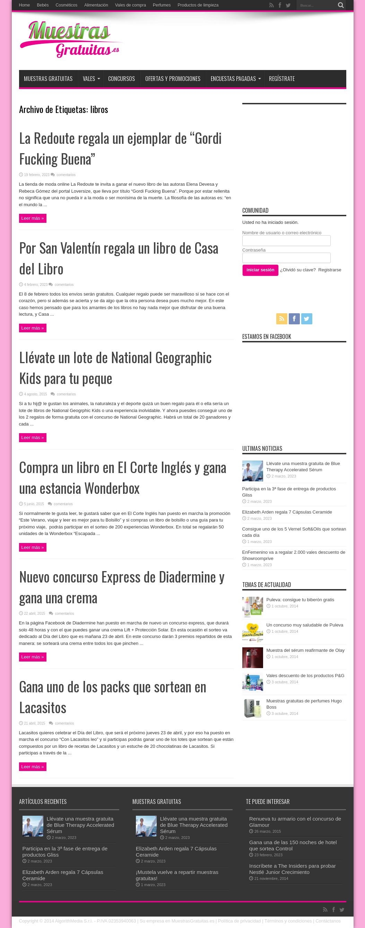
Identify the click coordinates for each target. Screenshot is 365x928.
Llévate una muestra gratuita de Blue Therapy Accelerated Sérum (80, 825)
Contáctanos (328, 920)
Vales (91, 79)
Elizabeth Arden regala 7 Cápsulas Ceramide (287, 512)
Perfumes (162, 5)
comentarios (66, 175)
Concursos (121, 79)
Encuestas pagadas (236, 79)
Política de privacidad (239, 920)
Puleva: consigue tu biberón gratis (300, 599)
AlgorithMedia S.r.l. (74, 920)
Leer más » (32, 218)
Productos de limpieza (197, 5)
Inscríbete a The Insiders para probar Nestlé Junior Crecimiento (292, 869)
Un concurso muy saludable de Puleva (305, 625)
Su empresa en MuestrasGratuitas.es (177, 920)
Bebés (43, 5)
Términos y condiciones (288, 920)
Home (24, 5)
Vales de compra (130, 5)
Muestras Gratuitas (48, 79)
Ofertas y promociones (172, 79)
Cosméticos (67, 5)
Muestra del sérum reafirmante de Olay (306, 650)
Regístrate (282, 79)
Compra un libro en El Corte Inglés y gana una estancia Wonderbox (122, 477)
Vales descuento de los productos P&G (306, 675)
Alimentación (96, 5)
